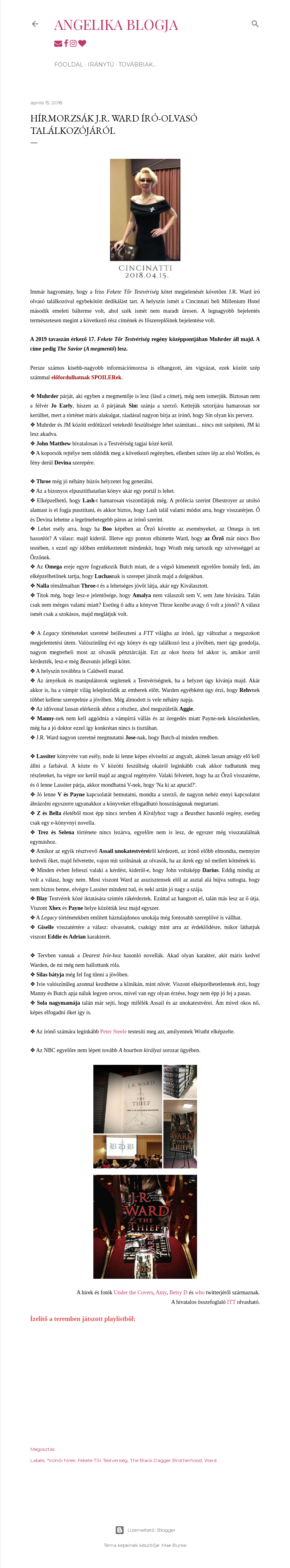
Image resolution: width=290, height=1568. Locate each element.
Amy (161, 1293)
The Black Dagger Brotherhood (166, 1460)
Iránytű (101, 64)
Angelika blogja (116, 23)
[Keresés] (255, 22)
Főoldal (68, 64)
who (200, 1293)
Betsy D (178, 1293)
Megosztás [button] (42, 1449)
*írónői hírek (61, 1460)
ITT (231, 1302)
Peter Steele (113, 1032)
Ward (210, 1460)
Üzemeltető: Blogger (145, 1530)
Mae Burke (174, 1545)
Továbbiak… (137, 64)
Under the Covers (133, 1293)
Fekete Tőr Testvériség (103, 1460)
